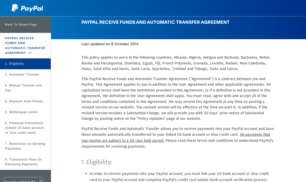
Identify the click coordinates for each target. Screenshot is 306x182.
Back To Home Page (21, 24)
